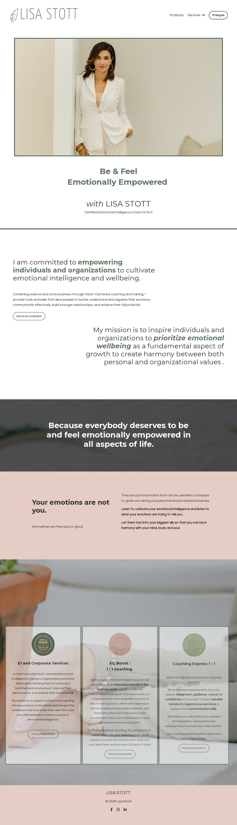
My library (177, 15)
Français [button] (218, 15)
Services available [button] (29, 316)
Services (196, 15)
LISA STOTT (128, 203)
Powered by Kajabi (119, 815)
